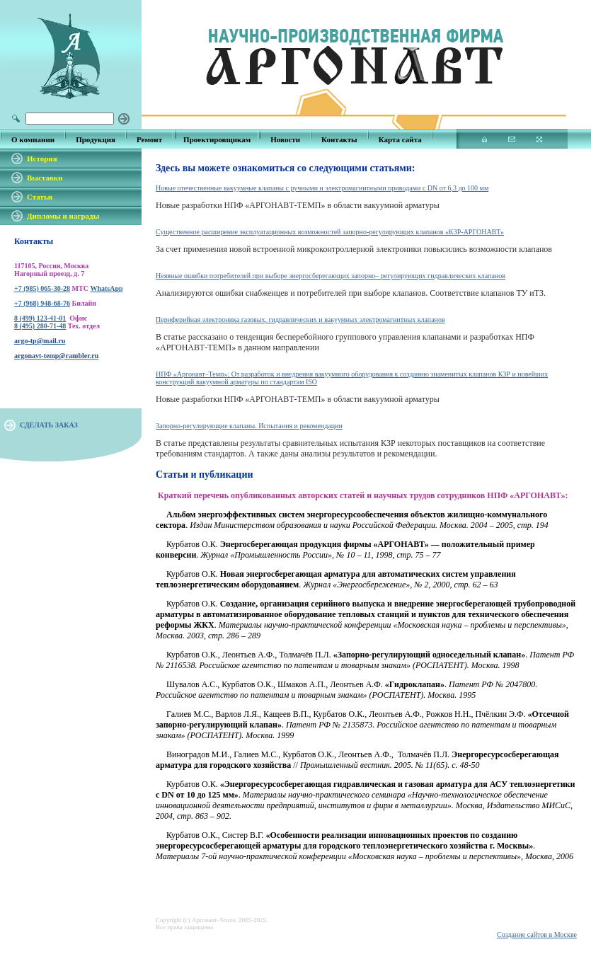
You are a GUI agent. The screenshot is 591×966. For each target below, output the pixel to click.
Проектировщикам (217, 139)
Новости (285, 139)
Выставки (44, 177)
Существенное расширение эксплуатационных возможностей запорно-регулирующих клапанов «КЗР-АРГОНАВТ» (330, 232)
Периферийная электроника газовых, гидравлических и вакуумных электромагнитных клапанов (300, 319)
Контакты (339, 139)
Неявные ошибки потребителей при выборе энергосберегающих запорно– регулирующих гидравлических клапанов (330, 276)
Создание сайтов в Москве (537, 934)
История (42, 158)
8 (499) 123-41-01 (40, 318)
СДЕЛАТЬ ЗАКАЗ (49, 425)
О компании (32, 139)
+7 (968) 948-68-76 (42, 303)
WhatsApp (106, 288)
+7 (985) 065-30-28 (42, 288)
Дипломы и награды (63, 216)
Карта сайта (400, 139)
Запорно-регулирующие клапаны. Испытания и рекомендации (249, 426)
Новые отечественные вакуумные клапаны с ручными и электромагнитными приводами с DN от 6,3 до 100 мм (322, 188)
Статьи (39, 196)
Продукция (95, 139)
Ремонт (149, 139)
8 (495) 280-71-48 (40, 326)
